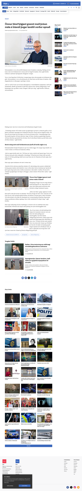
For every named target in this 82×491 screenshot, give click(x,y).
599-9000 (6, 473)
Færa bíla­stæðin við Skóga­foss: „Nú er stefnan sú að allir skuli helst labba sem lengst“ (44, 425)
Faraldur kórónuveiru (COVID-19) (12, 234)
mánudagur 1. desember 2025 (60, 3)
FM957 (75, 471)
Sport (65, 464)
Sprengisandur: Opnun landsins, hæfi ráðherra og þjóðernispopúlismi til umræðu (37, 260)
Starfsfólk (17, 474)
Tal (74, 474)
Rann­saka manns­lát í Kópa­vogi (70, 63)
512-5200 (19, 466)
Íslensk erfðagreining (35, 234)
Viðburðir (75, 466)
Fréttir (65, 461)
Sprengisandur (24, 234)
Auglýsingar (18, 467)
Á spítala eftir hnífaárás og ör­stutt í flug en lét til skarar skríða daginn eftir (28, 379)
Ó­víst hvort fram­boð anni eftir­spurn (12, 304)
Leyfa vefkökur (24, 485)
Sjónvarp (65, 469)
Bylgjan (75, 469)
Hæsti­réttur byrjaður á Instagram (44, 304)
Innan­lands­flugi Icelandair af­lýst (44, 440)
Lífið (65, 466)
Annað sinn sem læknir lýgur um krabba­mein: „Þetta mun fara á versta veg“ (44, 410)
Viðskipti (65, 463)
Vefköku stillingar (10, 485)
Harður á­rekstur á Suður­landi (11, 440)
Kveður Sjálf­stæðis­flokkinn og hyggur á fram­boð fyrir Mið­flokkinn (70, 72)
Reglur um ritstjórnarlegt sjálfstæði (7, 467)
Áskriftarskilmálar (19, 472)
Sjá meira (28, 445)
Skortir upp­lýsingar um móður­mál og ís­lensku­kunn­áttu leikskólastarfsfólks (28, 364)
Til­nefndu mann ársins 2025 (43, 363)
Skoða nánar (6, 482)
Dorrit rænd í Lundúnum (69, 50)
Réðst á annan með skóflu (26, 424)
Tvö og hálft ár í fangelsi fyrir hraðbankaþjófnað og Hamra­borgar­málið (27, 334)
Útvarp (65, 471)
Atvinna (75, 464)
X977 (75, 472)
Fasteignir (75, 463)
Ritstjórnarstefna (19, 471)
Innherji (75, 461)
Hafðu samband (19, 469)
